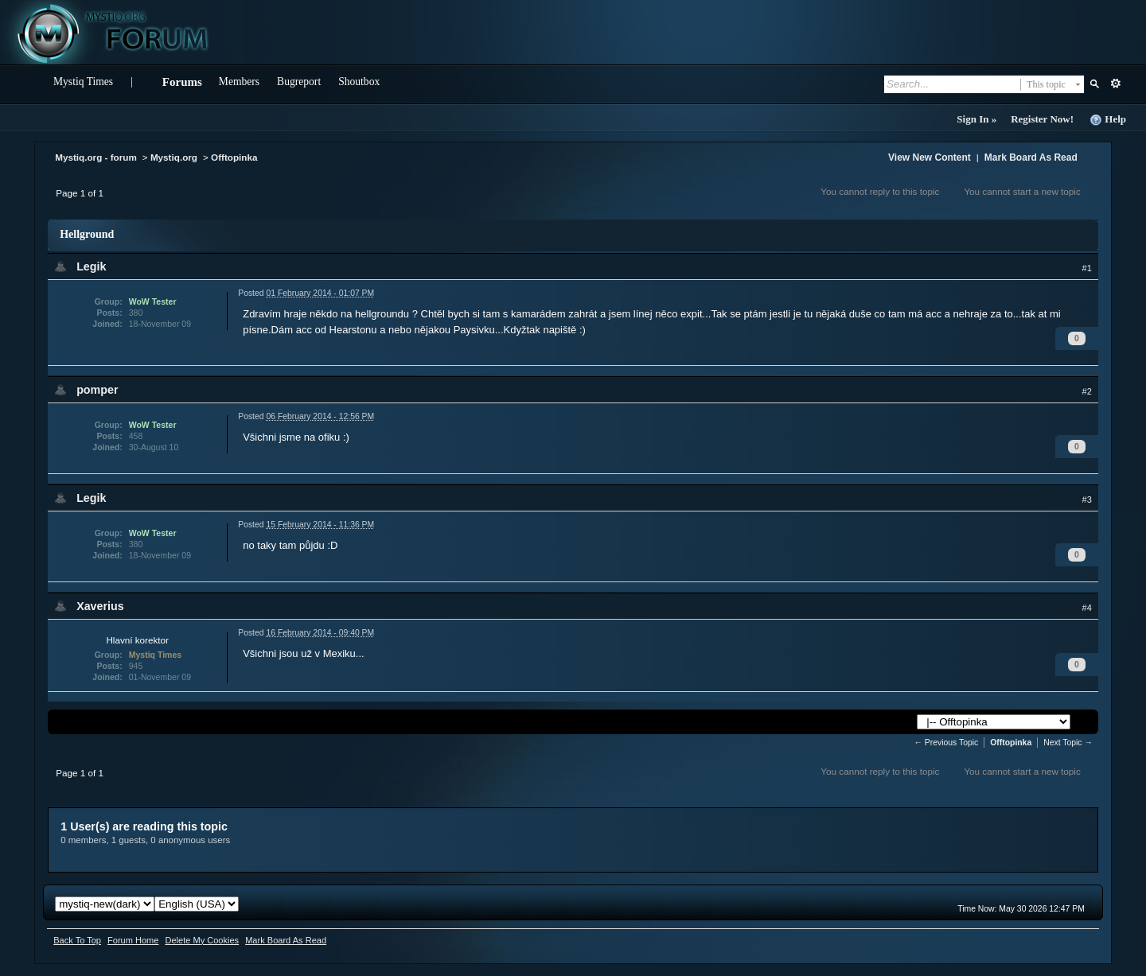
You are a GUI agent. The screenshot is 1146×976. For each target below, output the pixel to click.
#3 (1087, 499)
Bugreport (299, 81)
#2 (1087, 391)
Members (239, 81)
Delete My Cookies (202, 940)
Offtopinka (234, 157)
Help (1107, 119)
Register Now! (1042, 119)
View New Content (929, 157)
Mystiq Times (83, 81)
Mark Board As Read (1031, 157)
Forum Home (132, 940)
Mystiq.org (173, 157)
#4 (1087, 607)
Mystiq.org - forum (96, 157)
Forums (182, 82)
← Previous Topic (946, 742)
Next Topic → (1068, 742)
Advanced (1115, 83)
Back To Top (77, 940)
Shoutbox (359, 81)
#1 (1087, 268)
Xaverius (100, 606)
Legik (91, 266)
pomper (97, 389)
